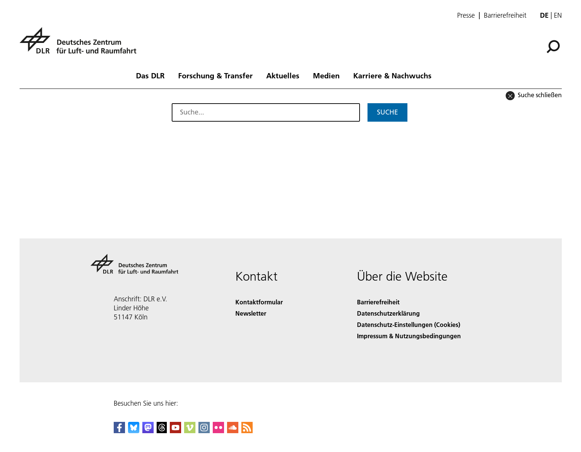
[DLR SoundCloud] (232, 430)
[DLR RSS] (247, 430)
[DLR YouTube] (175, 430)
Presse (466, 15)
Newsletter (250, 313)
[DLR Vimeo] (189, 430)
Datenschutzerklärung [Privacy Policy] (388, 313)
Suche (387, 112)
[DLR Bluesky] (133, 430)
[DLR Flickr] (218, 430)
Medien (326, 75)
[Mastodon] (148, 430)
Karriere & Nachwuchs (392, 75)
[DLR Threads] (162, 430)
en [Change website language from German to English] (558, 15)
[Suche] (553, 46)
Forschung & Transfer (215, 75)
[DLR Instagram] (204, 430)
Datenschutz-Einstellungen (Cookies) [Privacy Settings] (408, 324)
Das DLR (150, 75)
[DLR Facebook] (119, 430)
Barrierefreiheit (505, 15)
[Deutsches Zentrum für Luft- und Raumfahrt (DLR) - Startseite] (81, 44)
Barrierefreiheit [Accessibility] (378, 302)
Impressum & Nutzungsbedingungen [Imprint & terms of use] (409, 336)
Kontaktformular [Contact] (259, 302)
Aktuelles (282, 75)
